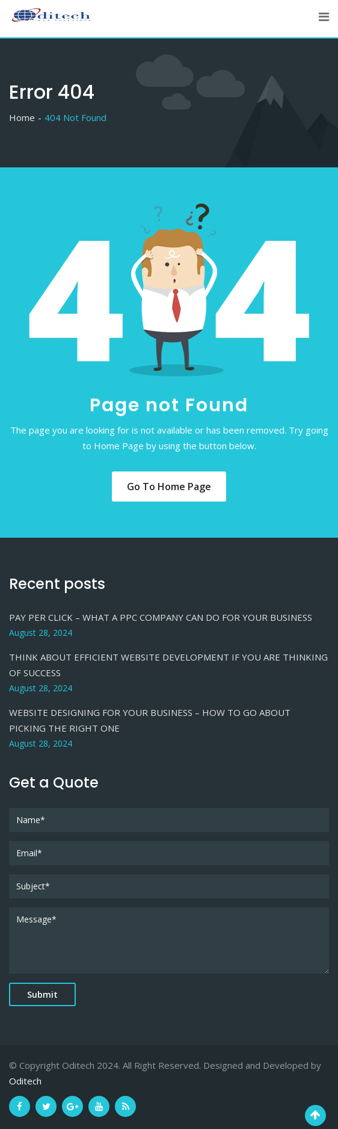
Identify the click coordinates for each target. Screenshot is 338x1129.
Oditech (25, 1081)
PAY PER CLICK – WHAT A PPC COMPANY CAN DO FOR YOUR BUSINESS (160, 617)
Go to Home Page (169, 486)
